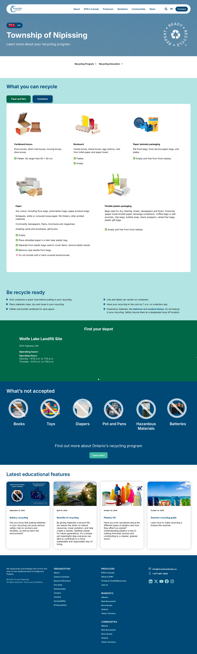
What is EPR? (107, 577)
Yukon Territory (108, 613)
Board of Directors (62, 581)
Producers (109, 9)
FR (171, 9)
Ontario (104, 609)
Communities (139, 9)
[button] (98, 379)
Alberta (104, 597)
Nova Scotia (106, 605)
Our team (58, 585)
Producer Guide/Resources (113, 581)
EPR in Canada (92, 9)
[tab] (18, 99)
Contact (57, 597)
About (77, 9)
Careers (57, 593)
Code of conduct (61, 577)
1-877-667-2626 (160, 573)
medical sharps (156, 309)
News (153, 9)
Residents (123, 9)
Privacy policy (60, 605)
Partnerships (60, 589)
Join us (104, 585)
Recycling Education (110, 64)
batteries (138, 309)
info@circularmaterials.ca (164, 569)
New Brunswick (108, 601)
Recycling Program (85, 64)
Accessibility (60, 601)
